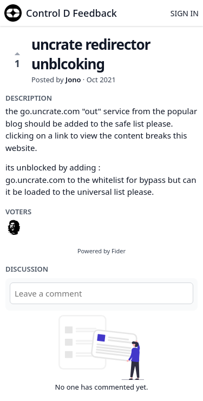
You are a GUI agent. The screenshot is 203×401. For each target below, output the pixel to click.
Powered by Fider (101, 251)
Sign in (185, 13)
